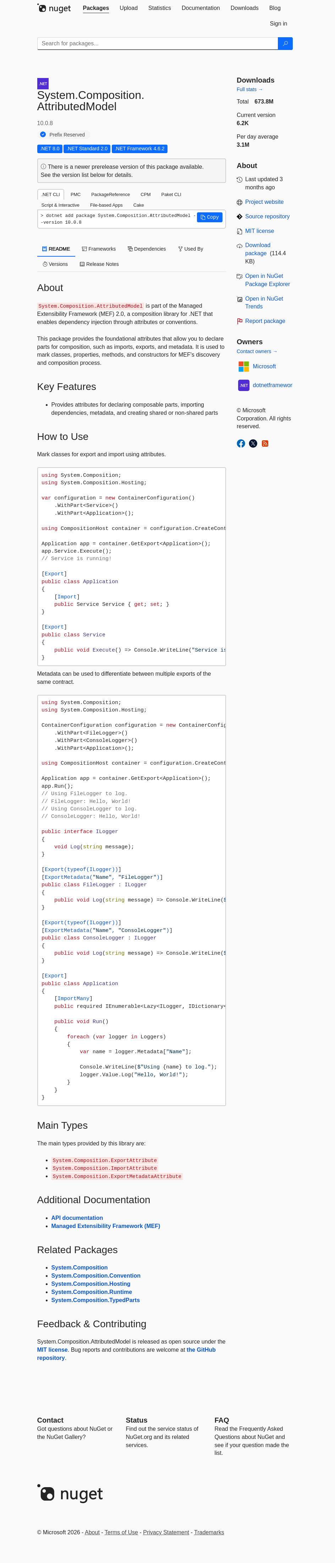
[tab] (96, 8)
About (92, 1532)
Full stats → (250, 89)
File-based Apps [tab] (106, 205)
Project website (264, 202)
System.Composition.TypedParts (95, 1300)
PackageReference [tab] (110, 194)
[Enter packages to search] (157, 43)
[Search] (285, 43)
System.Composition (79, 1268)
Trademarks (209, 1532)
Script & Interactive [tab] (60, 205)
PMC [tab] (76, 194)
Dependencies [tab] (147, 248)
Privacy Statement (166, 1532)
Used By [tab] (190, 248)
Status (137, 1420)
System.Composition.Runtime (91, 1292)
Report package (265, 321)
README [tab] (56, 248)
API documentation (77, 1218)
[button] (210, 217)
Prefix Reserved (67, 135)
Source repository (267, 216)
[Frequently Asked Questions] (222, 1420)
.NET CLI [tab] (51, 194)
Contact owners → (257, 351)
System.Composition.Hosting (91, 1284)
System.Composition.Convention (96, 1276)
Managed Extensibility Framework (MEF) (105, 1226)
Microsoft (264, 366)
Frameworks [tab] (99, 248)
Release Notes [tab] (99, 264)
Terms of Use (121, 1532)
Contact (50, 1420)
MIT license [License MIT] (259, 231)
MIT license (52, 1350)
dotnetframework (274, 385)
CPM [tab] (145, 194)
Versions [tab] (55, 264)
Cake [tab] (138, 205)
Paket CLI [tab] (171, 194)
